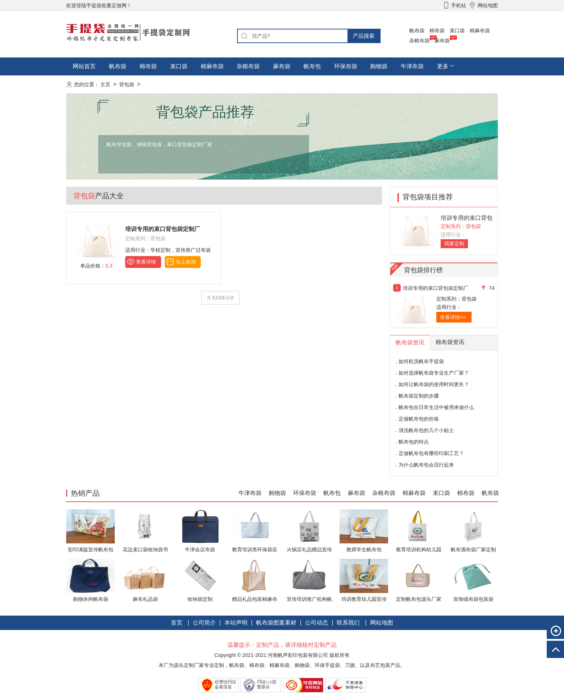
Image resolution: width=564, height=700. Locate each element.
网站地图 (381, 623)
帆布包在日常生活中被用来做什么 (436, 407)
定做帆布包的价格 (419, 419)
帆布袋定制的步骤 (419, 396)
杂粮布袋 (419, 40)
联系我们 (348, 623)
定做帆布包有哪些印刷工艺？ (431, 453)
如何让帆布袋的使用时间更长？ (434, 384)
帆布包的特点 (414, 442)
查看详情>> (453, 317)
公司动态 (316, 623)
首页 (176, 623)
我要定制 (454, 243)
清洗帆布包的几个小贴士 (426, 430)
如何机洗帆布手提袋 (421, 361)
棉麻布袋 (480, 30)
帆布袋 (416, 30)
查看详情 (146, 262)
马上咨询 (186, 262)
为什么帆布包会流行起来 (426, 465)
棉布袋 (437, 30)
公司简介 (204, 623)
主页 (105, 84)
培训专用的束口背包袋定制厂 (435, 288)
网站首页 (84, 66)
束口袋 (457, 30)
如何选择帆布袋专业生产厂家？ (434, 373)
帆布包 (312, 66)
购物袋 (378, 66)
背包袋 (126, 84)
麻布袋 (442, 40)
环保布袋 (345, 66)
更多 (443, 66)
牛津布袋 (412, 66)
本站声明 (235, 623)
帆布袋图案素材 (276, 623)
